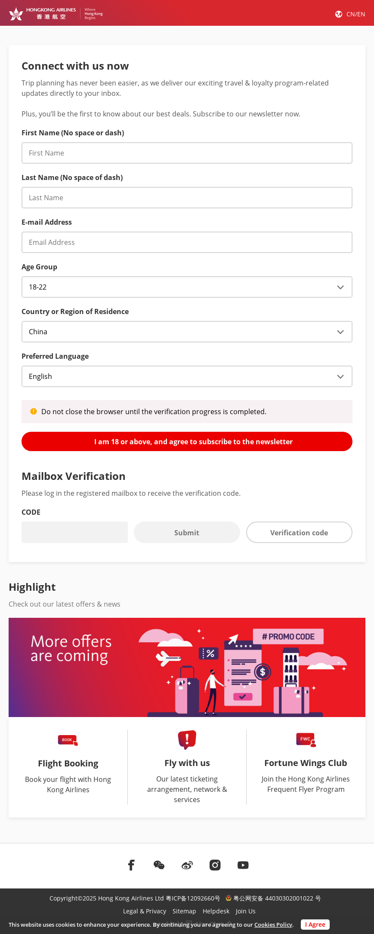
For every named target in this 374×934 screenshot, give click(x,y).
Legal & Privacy (144, 911)
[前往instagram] (215, 864)
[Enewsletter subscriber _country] (187, 332)
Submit (186, 532)
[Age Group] (187, 287)
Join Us (246, 911)
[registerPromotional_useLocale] (187, 376)
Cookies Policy (273, 924)
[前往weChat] (159, 864)
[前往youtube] (243, 864)
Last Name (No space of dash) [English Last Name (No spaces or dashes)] (72, 177)
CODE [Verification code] (31, 512)
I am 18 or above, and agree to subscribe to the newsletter (187, 441)
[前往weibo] (187, 864)
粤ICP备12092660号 (193, 898)
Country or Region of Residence (75, 311)
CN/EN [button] (355, 14)
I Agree (315, 924)
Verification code (299, 532)
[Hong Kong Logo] (56, 14)
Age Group (39, 267)
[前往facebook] (131, 864)
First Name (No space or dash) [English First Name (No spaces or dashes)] (73, 132)
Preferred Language (55, 356)
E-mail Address (47, 222)
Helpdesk (216, 911)
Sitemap (184, 911)
